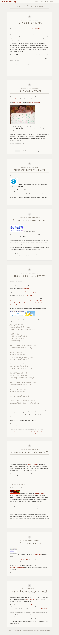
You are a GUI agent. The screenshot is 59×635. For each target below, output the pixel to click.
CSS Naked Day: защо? (29, 22)
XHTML (22, 285)
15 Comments (35, 167)
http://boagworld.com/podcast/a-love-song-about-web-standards (30, 433)
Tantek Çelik (22, 304)
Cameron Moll (33, 302)
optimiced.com (18, 630)
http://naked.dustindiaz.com (17, 567)
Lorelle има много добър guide (16, 149)
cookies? (47, 630)
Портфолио (51, 1)
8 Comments (35, 217)
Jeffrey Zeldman (40, 300)
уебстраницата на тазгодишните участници (25, 606)
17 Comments (35, 88)
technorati (44, 608)
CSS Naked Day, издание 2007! (29, 591)
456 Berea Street (39, 493)
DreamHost (28, 633)
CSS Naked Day (17, 102)
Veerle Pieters (25, 302)
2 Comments (35, 540)
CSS (26, 285)
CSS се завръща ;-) (29, 543)
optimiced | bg (9, 1)
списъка (17, 151)
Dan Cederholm (31, 300)
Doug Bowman (14, 300)
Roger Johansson (22, 300)
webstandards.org (40, 604)
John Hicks (16, 304)
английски (43, 630)
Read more (29, 72)
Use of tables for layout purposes (29, 292)
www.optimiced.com (30, 96)
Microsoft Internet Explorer (29, 169)
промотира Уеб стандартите (34, 102)
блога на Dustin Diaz (29, 604)
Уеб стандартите (25, 288)
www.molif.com (14, 98)
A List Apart (29, 295)
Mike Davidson (17, 302)
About (46, 1)
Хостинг (41, 1)
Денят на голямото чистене (29, 220)
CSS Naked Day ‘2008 (29, 90)
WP (20, 633)
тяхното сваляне (38, 554)
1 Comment (34, 588)
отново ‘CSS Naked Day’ (35, 28)
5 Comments (35, 20)
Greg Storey (41, 302)
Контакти (36, 1)
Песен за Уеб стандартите (29, 275)
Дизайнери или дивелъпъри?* (29, 451)
